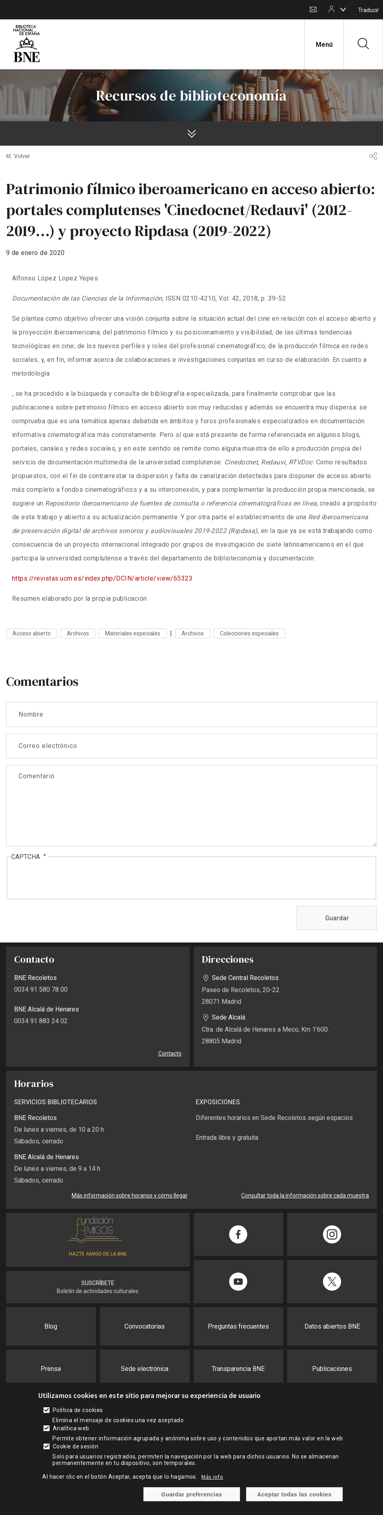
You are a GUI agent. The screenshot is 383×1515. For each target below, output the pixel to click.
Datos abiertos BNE (332, 1326)
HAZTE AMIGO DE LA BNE (98, 1254)
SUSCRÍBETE (97, 1283)
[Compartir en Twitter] (332, 1281)
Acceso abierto (31, 633)
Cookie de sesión (76, 1446)
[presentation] (72, 878)
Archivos (78, 633)
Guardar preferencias (191, 1494)
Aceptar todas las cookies (294, 1494)
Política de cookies (78, 1410)
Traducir (368, 10)
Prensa (51, 1369)
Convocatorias (144, 1326)
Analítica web (71, 1428)
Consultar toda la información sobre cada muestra (305, 1195)
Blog (50, 1326)
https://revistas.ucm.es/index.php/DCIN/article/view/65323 (102, 578)
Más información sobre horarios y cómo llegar (130, 1195)
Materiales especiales (132, 633)
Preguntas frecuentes (238, 1326)
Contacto (313, 10)
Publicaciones (332, 1369)
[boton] (343, 9)
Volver (22, 156)
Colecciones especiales (249, 633)
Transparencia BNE (238, 1369)
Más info (212, 1476)
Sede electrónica (144, 1369)
